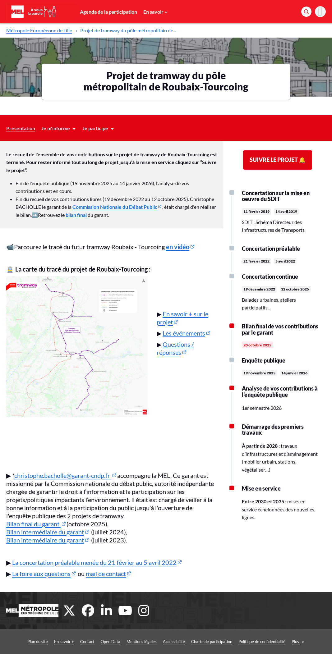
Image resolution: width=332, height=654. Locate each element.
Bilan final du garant (33, 524)
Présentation (20, 128)
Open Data (98, 641)
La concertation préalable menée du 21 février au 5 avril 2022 (94, 562)
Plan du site (25, 641)
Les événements (184, 333)
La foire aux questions (41, 573)
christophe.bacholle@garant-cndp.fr (62, 475)
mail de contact (106, 573)
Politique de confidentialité (249, 641)
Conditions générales (298, 641)
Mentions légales (129, 641)
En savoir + (155, 12)
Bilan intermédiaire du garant (45, 532)
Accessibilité (162, 641)
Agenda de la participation (108, 12)
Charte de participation (199, 641)
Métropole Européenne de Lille (39, 30)
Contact (75, 641)
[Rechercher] (306, 11)
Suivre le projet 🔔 (278, 159)
